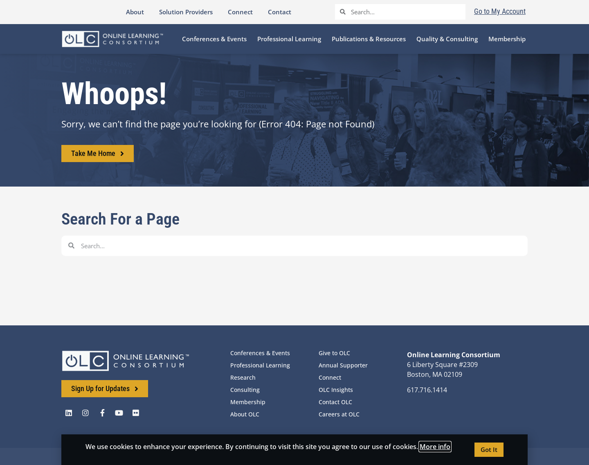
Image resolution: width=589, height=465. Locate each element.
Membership (247, 402)
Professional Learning (260, 365)
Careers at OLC (339, 414)
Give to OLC (334, 353)
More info (435, 446)
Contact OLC (335, 402)
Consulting (245, 390)
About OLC (244, 414)
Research (243, 377)
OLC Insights (336, 390)
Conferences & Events (260, 353)
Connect (330, 377)
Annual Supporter (343, 365)
